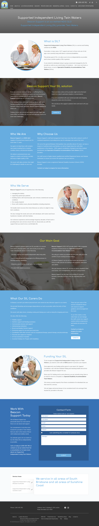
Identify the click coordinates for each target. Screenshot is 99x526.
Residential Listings (62, 516)
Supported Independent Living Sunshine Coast (23, 489)
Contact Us (75, 516)
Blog (70, 516)
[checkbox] (41, 432)
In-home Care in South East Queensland (28, 520)
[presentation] (51, 449)
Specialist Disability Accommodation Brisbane (29, 518)
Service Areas (17, 476)
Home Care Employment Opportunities (49, 518)
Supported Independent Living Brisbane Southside (23, 482)
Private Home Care (52, 516)
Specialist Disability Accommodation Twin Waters (63, 150)
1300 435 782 (82, 2)
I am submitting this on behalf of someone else (65, 433)
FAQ (61, 518)
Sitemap (66, 518)
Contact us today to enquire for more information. (53, 168)
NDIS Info (43, 516)
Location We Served (23, 516)
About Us (14, 516)
